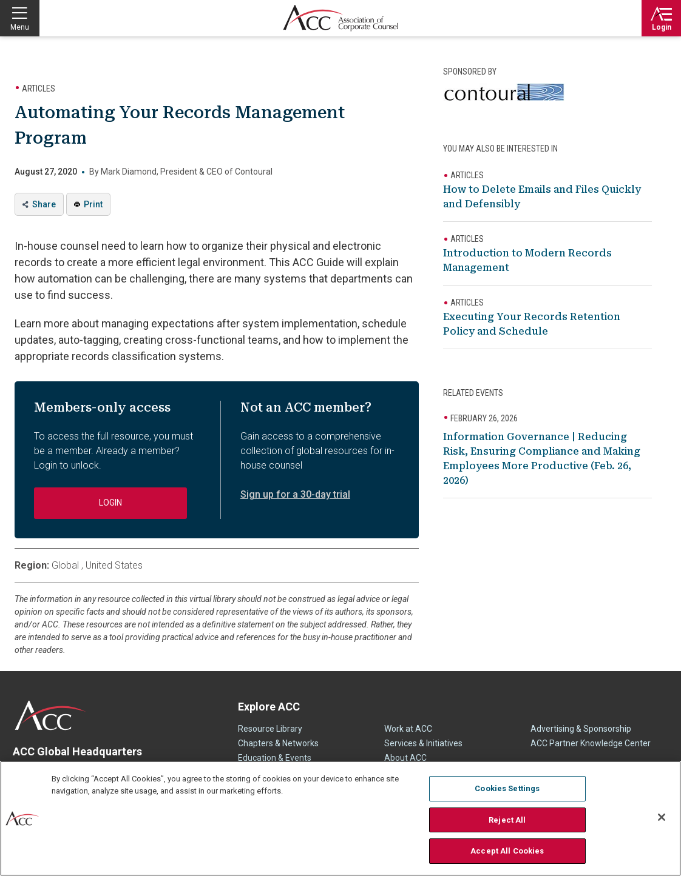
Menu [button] (19, 27)
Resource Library (270, 729)
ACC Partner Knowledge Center (590, 743)
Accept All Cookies (507, 850)
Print (93, 204)
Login (661, 27)
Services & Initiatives (423, 743)
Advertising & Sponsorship (580, 729)
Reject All (507, 819)
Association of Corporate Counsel (340, 18)
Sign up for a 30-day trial (295, 494)
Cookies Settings (507, 788)
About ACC (405, 758)
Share (44, 204)
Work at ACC (408, 729)
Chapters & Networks (278, 743)
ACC (51, 715)
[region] (340, 818)
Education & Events (274, 758)
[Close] (661, 817)
